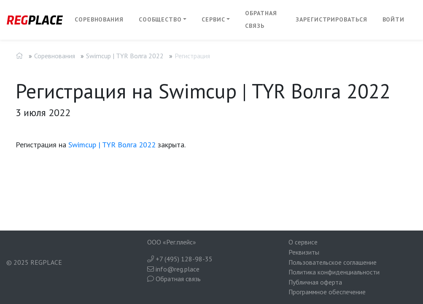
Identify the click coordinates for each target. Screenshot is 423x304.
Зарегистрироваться (331, 19)
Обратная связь (261, 19)
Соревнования (99, 19)
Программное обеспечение (327, 292)
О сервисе (303, 242)
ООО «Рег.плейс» (171, 242)
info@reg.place (173, 269)
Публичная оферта (315, 282)
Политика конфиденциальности (334, 272)
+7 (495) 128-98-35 (180, 259)
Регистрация (192, 56)
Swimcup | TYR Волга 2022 (125, 56)
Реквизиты (303, 252)
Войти (394, 19)
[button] (162, 20)
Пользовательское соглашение (332, 262)
